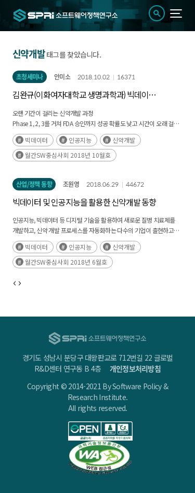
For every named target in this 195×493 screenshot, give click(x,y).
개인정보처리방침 (135, 368)
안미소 (62, 76)
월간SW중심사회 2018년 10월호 (68, 154)
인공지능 (80, 139)
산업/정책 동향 (34, 184)
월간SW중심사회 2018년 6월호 (66, 261)
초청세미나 (29, 76)
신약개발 (123, 139)
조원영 (71, 184)
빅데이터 (36, 139)
